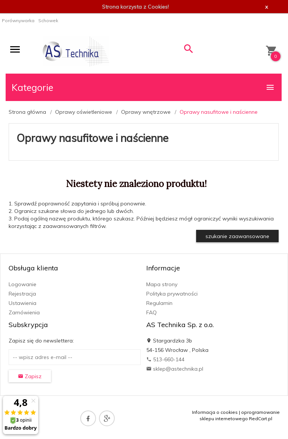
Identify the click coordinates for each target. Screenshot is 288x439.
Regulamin (159, 303)
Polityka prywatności (172, 293)
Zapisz (30, 376)
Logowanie (22, 284)
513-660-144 (165, 359)
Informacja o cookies (215, 412)
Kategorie (143, 87)
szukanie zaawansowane (237, 236)
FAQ (151, 312)
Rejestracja (22, 293)
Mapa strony (161, 284)
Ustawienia (22, 303)
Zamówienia (24, 312)
